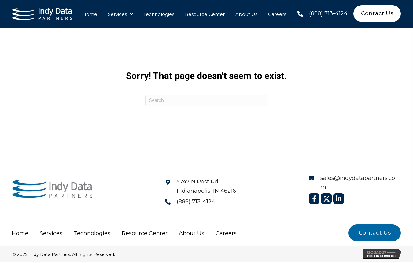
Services (51, 233)
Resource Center (145, 233)
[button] (314, 198)
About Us (191, 233)
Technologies (92, 233)
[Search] (206, 100)
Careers (226, 233)
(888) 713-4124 (328, 13)
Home (20, 233)
